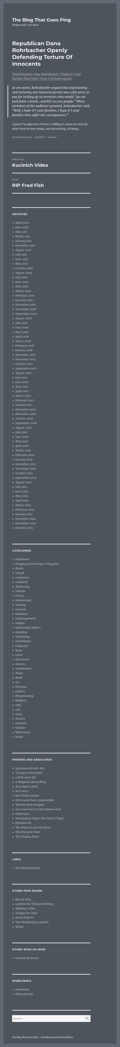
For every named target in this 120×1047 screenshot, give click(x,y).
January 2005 (24, 514)
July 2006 (21, 432)
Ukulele (20, 727)
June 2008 (21, 327)
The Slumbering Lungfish (32, 922)
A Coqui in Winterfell (28, 772)
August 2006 (23, 427)
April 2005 (22, 500)
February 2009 (24, 295)
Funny (19, 595)
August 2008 (23, 318)
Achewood (22, 989)
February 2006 (24, 455)
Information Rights (28, 627)
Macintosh (22, 659)
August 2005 (23, 482)
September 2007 (26, 368)
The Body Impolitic (27, 868)
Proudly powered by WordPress (57, 1037)
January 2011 (23, 241)
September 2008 (26, 313)
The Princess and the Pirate (33, 827)
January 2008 (24, 350)
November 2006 (25, 414)
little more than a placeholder (34, 800)
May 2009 (21, 286)
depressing (22, 586)
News (18, 677)
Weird (19, 736)
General (52, 137)
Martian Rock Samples (30, 804)
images (20, 623)
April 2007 (22, 391)
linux (18, 650)
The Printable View (27, 832)
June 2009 (22, 282)
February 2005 (24, 509)
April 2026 (22, 222)
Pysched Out (23, 822)
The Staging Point (27, 836)
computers (22, 577)
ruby (18, 705)
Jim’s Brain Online (27, 795)
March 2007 (23, 395)
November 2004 (25, 523)
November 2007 (25, 359)
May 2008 (21, 332)
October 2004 (24, 527)
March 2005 (23, 505)
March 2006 (23, 450)
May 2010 (21, 263)
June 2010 (21, 259)
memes (20, 664)
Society (20, 718)
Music (19, 673)
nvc (17, 682)
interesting (22, 636)
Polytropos (22, 813)
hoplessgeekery (25, 618)
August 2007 (23, 373)
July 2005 (21, 486)
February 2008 (24, 345)
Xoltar (19, 926)
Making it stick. (25, 908)
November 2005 (25, 468)
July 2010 (21, 254)
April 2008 (22, 336)
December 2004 (25, 518)
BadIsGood (22, 559)
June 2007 (21, 382)
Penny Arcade (24, 994)
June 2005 (21, 491)
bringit (19, 572)
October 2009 (24, 268)
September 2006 (26, 423)
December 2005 (25, 464)
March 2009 (23, 291)
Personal (21, 686)
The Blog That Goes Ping (41, 20)
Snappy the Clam (26, 913)
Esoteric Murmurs (27, 958)
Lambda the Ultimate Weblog (34, 903)
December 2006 (25, 409)
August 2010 (23, 250)
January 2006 (24, 459)
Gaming (20, 604)
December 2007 (25, 354)
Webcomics (22, 732)
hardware (21, 613)
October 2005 (24, 473)
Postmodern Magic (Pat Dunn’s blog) (39, 818)
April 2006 (22, 445)
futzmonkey (23, 600)
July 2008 (21, 322)
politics (20, 691)
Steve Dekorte (24, 917)
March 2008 (23, 341)
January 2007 (23, 404)
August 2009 (23, 272)
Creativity (21, 582)
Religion (20, 700)
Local (18, 654)
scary (18, 714)
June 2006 (22, 436)
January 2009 (24, 300)
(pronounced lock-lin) (30, 768)
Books (19, 568)
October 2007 (24, 363)
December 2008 (25, 304)
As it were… (22, 791)
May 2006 (21, 441)
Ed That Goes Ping (22, 137)
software (21, 723)
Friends (20, 591)
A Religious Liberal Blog (30, 782)
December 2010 (25, 245)
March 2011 (22, 236)
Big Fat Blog (23, 899)
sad (17, 709)
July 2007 (21, 377)
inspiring (21, 632)
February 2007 (24, 400)
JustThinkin (23, 641)
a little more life (25, 777)
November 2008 (25, 309)
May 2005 (21, 496)
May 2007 (21, 386)
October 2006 (24, 418)
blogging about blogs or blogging (37, 563)
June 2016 (21, 227)
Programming (24, 695)
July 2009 (21, 277)
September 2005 (26, 477)
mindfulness (23, 668)
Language (21, 645)
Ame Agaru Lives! (26, 786)
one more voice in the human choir (38, 809)
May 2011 (21, 231)
